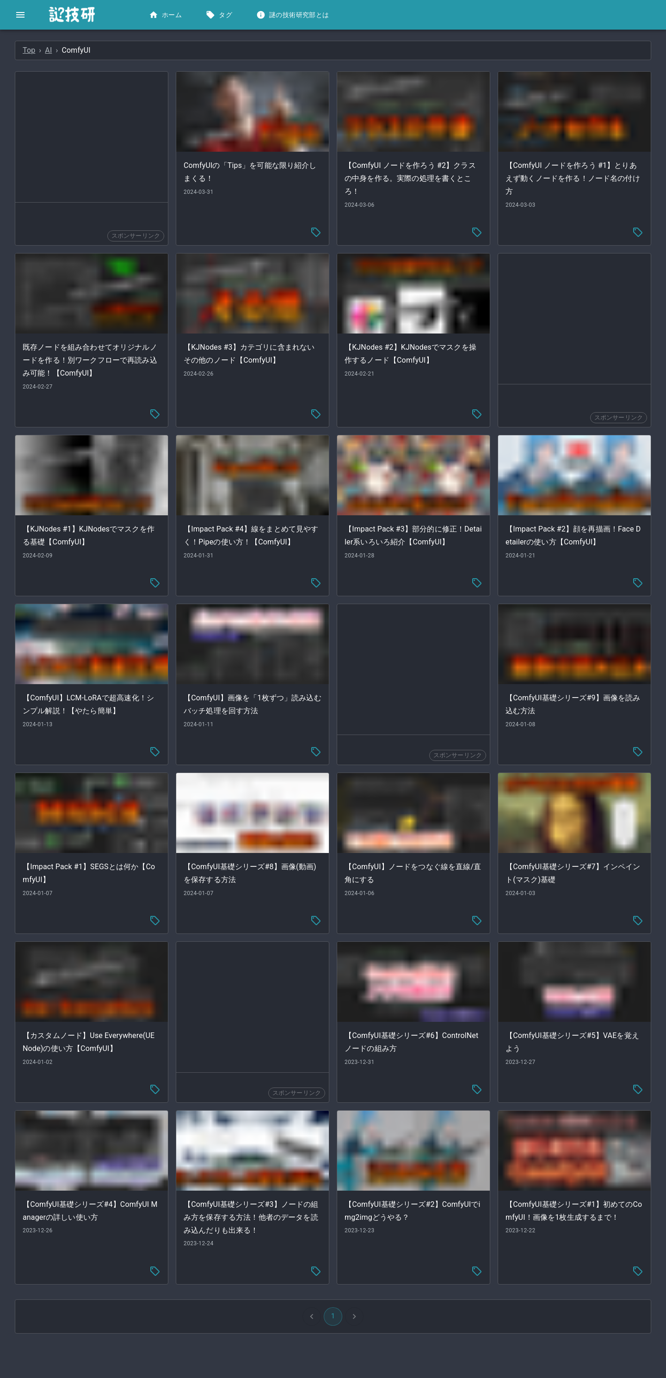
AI (187, 50)
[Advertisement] (219, 137)
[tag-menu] (385, 214)
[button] (69, 44)
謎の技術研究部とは (294, 15)
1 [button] (402, 1253)
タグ (220, 15)
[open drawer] (20, 14)
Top (167, 50)
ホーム (166, 15)
